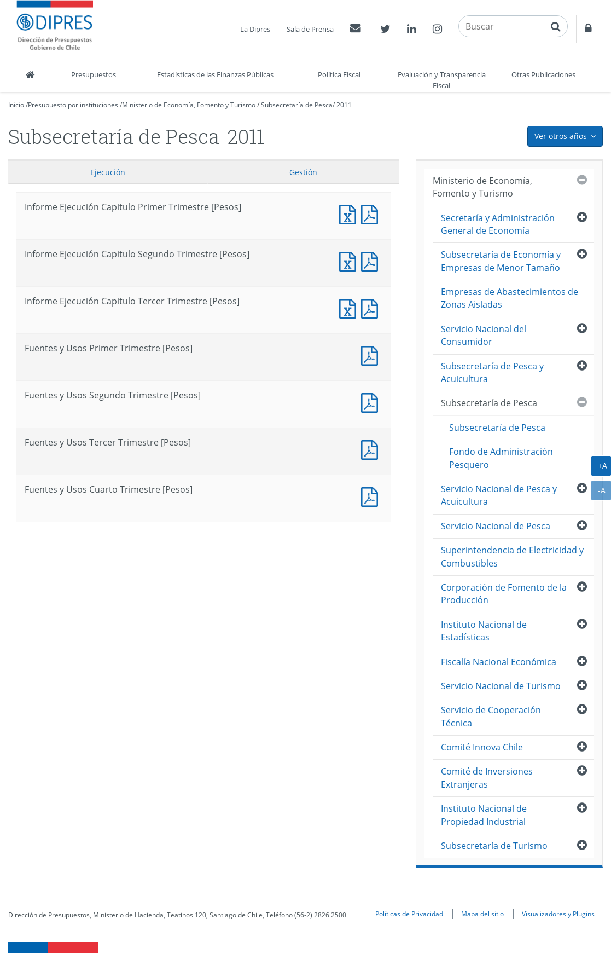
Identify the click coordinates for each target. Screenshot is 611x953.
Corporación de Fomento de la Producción (504, 593)
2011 (344, 104)
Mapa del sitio (482, 913)
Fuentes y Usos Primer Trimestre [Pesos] (372, 354)
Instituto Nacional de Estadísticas (484, 631)
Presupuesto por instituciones (73, 104)
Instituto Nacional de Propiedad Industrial (484, 814)
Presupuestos (93, 74)
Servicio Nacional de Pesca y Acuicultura (499, 495)
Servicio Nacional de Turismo (501, 686)
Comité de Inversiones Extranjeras (487, 777)
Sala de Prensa (310, 29)
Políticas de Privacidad (409, 913)
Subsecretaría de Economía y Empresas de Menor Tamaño (501, 261)
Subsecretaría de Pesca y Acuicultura (492, 372)
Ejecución (107, 172)
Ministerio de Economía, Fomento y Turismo (188, 104)
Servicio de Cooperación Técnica (491, 716)
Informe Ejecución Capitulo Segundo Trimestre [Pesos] (350, 260)
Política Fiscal (339, 74)
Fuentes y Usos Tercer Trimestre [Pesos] (372, 448)
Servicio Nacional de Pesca (495, 526)
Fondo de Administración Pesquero (501, 458)
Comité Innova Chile (482, 747)
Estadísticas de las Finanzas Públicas (215, 74)
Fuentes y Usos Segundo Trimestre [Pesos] (372, 401)
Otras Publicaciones (543, 74)
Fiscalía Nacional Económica (498, 662)
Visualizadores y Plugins (558, 913)
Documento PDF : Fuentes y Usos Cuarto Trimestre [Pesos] (372, 495)
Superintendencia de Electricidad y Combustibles (512, 556)
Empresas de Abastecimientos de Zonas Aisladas (509, 298)
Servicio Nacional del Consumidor (483, 335)
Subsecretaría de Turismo (494, 846)
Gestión (303, 172)
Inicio (16, 104)
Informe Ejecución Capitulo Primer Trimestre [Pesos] (350, 213)
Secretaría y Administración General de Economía (498, 224)
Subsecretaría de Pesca (297, 104)
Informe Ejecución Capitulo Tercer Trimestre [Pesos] (350, 307)
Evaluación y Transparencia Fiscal (442, 80)
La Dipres (255, 29)
